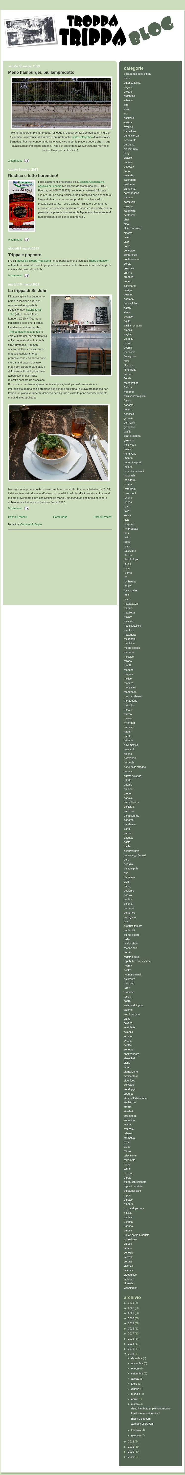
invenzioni (130, 493)
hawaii (128, 449)
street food (130, 1115)
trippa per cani (132, 1190)
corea (127, 263)
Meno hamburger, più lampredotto (41, 72)
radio (127, 939)
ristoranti (129, 983)
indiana (128, 466)
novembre (137, 1363)
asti (126, 113)
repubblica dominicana (137, 961)
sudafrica (129, 1120)
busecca (129, 166)
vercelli (128, 1257)
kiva (126, 519)
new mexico (131, 744)
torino (127, 1168)
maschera (130, 634)
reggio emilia (131, 956)
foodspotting (131, 382)
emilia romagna (133, 325)
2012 (131, 1441)
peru (126, 859)
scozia (128, 1040)
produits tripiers (133, 925)
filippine (128, 365)
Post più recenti (17, 516)
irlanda (128, 502)
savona (128, 1022)
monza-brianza (132, 696)
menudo (129, 652)
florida (127, 378)
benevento (130, 140)
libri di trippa (131, 559)
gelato (127, 409)
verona (128, 1261)
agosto (135, 1378)
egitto (127, 321)
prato (127, 921)
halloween (130, 444)
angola (128, 87)
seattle (128, 1044)
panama (129, 819)
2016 (131, 1338)
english (128, 334)
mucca (128, 714)
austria (128, 122)
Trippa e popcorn (24, 254)
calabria (128, 175)
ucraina (128, 1221)
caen (127, 171)
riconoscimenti (132, 974)
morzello (129, 705)
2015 (131, 1343)
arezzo (128, 91)
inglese (128, 484)
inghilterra (130, 479)
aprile (135, 1399)
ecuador (129, 316)
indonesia (129, 475)
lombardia (130, 581)
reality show (131, 943)
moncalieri (130, 687)
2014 (131, 1348)
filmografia (130, 369)
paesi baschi (131, 802)
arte (126, 104)
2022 (131, 1308)
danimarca (130, 285)
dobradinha (130, 303)
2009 (131, 1456)
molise (128, 678)
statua (127, 1106)
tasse (127, 1142)
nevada (128, 740)
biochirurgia (131, 148)
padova (128, 797)
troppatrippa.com (134, 1208)
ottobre (135, 1368)
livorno (128, 572)
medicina (129, 643)
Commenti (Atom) (31, 524)
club (126, 241)
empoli (128, 329)
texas (127, 1164)
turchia (128, 1217)
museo (128, 718)
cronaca (128, 276)
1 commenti (15, 160)
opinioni (128, 789)
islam (127, 506)
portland (129, 908)
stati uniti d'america (135, 1098)
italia (126, 510)
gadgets (128, 404)
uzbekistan (130, 1239)
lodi (126, 577)
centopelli (129, 215)
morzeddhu (130, 700)
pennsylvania (131, 850)
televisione (130, 1155)
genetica (129, 413)
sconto (128, 1036)
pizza (127, 886)
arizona (128, 100)
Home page (60, 516)
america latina (132, 82)
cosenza (129, 268)
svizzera (129, 1128)
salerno (128, 1009)
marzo (135, 1404)
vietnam (128, 1279)
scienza (128, 1031)
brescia (128, 162)
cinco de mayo (132, 228)
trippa (127, 1177)
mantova (129, 630)
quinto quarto (131, 934)
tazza (127, 1146)
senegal (128, 1049)
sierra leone (131, 1071)
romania (129, 992)
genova (128, 418)
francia (128, 387)
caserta (128, 206)
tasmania (129, 1137)
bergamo (129, 144)
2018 (131, 1328)
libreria (128, 555)
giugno (135, 1388)
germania (129, 422)
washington (131, 1287)
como (127, 246)
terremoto (129, 1159)
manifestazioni (132, 625)
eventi (127, 343)
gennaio (136, 1435)
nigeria (128, 753)
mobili (127, 665)
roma (127, 987)
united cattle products (136, 1234)
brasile (128, 157)
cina (126, 223)
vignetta (128, 1283)
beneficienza (131, 135)
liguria (127, 563)
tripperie (129, 1203)
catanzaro (130, 210)
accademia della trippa (137, 73)
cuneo (127, 281)
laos (126, 533)
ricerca (128, 965)
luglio (134, 1383)
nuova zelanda (132, 775)
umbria (128, 1230)
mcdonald (130, 638)
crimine (128, 272)
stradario (129, 1111)
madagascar (131, 603)
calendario (130, 179)
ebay (127, 312)
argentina (129, 95)
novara (128, 771)
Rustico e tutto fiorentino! (33, 175)
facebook (129, 352)
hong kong (130, 453)
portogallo (130, 917)
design (128, 290)
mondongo (130, 691)
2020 (131, 1318)
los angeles (131, 590)
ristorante (129, 978)
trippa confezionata (135, 1181)
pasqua (128, 837)
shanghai (129, 1058)
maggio (136, 1393)
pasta (127, 841)
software (129, 1084)
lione (127, 568)
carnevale (130, 201)
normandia (130, 757)
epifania (128, 338)
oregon (128, 793)
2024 (131, 1302)
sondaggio (130, 1089)
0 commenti (15, 239)
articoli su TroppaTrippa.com (34, 260)
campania (130, 188)
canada (128, 197)
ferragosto (130, 356)
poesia (128, 895)
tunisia (128, 1212)
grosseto (129, 440)
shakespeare (131, 1053)
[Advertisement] (49, 566)
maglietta (129, 612)
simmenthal (131, 1076)
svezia (128, 1124)
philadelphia (131, 868)
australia (129, 117)
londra (127, 585)
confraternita (131, 259)
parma (128, 833)
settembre (137, 1373)
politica (128, 899)
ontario (128, 784)
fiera (126, 360)
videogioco (130, 1274)
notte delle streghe (135, 766)
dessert (128, 294)
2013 (131, 1353)
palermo (129, 811)
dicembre (137, 1358)
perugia (128, 864)
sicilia (127, 1062)
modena (129, 669)
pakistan (129, 806)
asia (126, 109)
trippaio (128, 1199)
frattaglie (129, 391)
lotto (126, 594)
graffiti (127, 431)
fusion (127, 400)
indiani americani (134, 471)
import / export (132, 462)
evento (128, 347)
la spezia (129, 524)
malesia (128, 621)
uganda (128, 1225)
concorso (129, 250)
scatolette (129, 1027)
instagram (130, 488)
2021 (131, 1313)
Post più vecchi (103, 516)
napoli (127, 731)
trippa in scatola (133, 1186)
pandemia (130, 824)
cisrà (127, 237)
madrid (128, 608)
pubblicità (129, 930)
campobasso (131, 192)
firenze (128, 374)
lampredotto (131, 528)
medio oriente (132, 647)
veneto (128, 1248)
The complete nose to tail (24, 331)
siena (127, 1067)
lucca (127, 599)
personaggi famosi (135, 855)
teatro (127, 1151)
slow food (129, 1080)
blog (126, 153)
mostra (128, 709)
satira (127, 1018)
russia (127, 996)
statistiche (130, 1102)
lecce (127, 541)
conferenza (130, 254)
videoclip (129, 1270)
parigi (127, 828)
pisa (126, 881)
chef (126, 219)
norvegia (129, 762)
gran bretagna (132, 435)
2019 (131, 1323)
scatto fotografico (82, 137)
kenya (127, 515)
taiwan (128, 1133)
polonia (128, 903)
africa (127, 78)
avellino (128, 126)
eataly (127, 307)
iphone (128, 497)
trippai (127, 1195)
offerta (127, 780)
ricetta (127, 970)
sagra (127, 1000)
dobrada (129, 298)
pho (126, 872)
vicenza (128, 1265)
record (128, 952)
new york (129, 749)
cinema (128, 232)
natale (127, 736)
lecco (127, 546)
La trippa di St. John (27, 290)
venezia (128, 1252)
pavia (127, 846)
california (129, 184)
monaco (128, 683)
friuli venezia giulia (135, 396)
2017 (131, 1333)
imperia (128, 457)
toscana (128, 1173)
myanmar (129, 722)
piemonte (129, 877)
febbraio (136, 1430)
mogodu (129, 674)
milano (128, 660)
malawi (128, 616)
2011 (131, 1446)
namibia (128, 727)
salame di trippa (133, 1005)
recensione (130, 947)
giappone (129, 427)
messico (129, 656)
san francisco (132, 1014)
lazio (126, 537)
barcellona (130, 131)
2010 (131, 1451)
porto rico (129, 912)
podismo (129, 890)
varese (128, 1243)
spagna (128, 1093)
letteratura (130, 550)
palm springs (131, 815)
